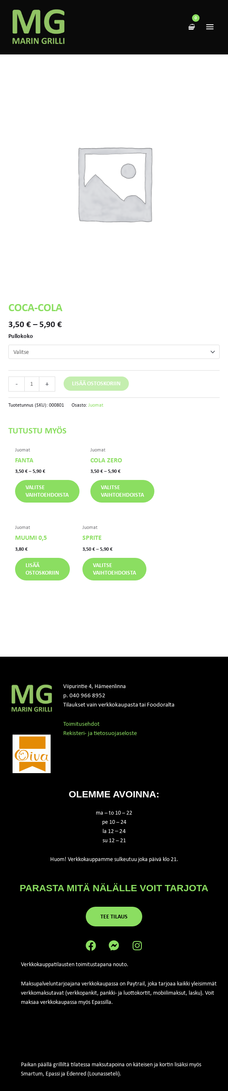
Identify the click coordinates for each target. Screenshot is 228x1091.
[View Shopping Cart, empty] (191, 28)
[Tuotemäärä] (31, 386)
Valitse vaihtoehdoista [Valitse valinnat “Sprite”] (49, 572)
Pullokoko (20, 338)
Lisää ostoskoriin (96, 385)
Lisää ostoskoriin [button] (190, 493)
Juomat (95, 407)
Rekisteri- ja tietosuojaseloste (100, 736)
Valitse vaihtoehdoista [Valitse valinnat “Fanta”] (49, 493)
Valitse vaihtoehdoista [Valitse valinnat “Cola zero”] (122, 493)
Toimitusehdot (81, 727)
